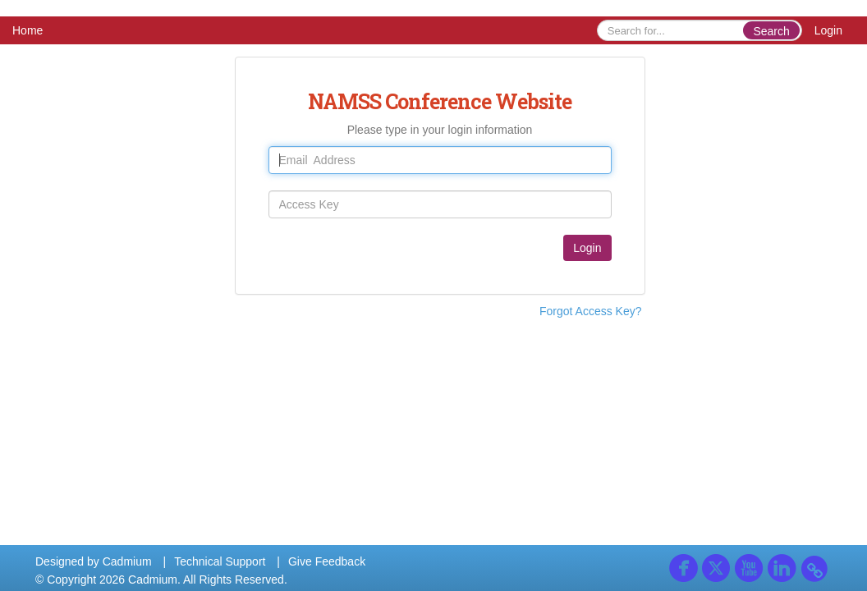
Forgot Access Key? (590, 311)
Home (27, 30)
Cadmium (127, 561)
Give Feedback (326, 561)
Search (771, 31)
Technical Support (219, 561)
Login (828, 30)
